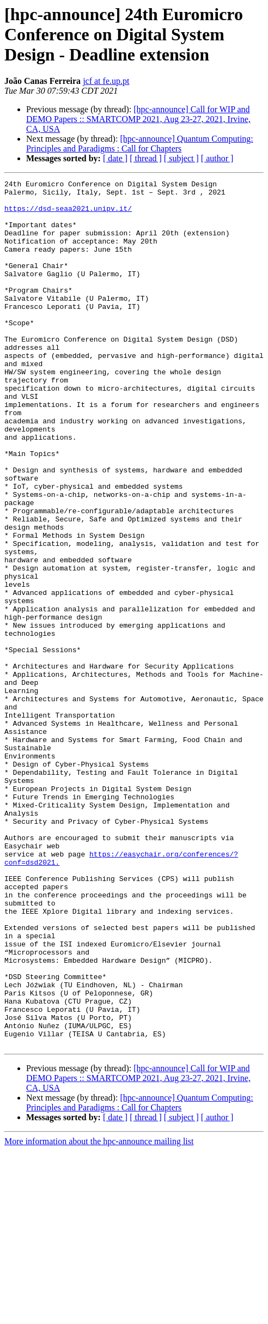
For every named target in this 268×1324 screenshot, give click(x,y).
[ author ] (217, 158)
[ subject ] (181, 158)
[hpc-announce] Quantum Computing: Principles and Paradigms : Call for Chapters (139, 143)
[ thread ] (146, 158)
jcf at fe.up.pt (106, 81)
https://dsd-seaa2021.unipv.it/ (68, 215)
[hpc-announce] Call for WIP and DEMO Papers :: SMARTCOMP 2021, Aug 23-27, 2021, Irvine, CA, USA (138, 119)
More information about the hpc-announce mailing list (98, 1314)
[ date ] (115, 158)
